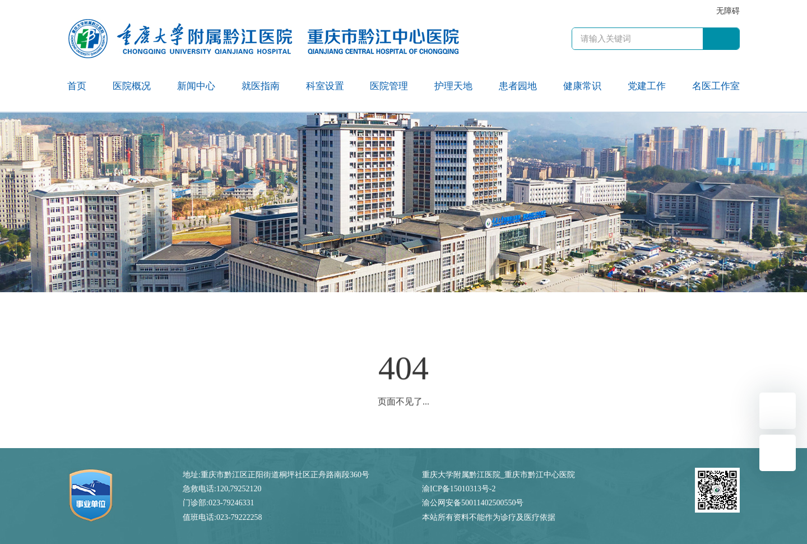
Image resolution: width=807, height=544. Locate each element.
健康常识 (582, 86)
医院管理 (389, 86)
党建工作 (647, 86)
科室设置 (325, 86)
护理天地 (453, 86)
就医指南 (261, 86)
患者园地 (518, 86)
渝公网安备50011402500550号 (472, 503)
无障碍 (728, 11)
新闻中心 (196, 86)
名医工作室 (716, 86)
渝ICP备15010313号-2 (458, 489)
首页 (76, 86)
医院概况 (132, 86)
